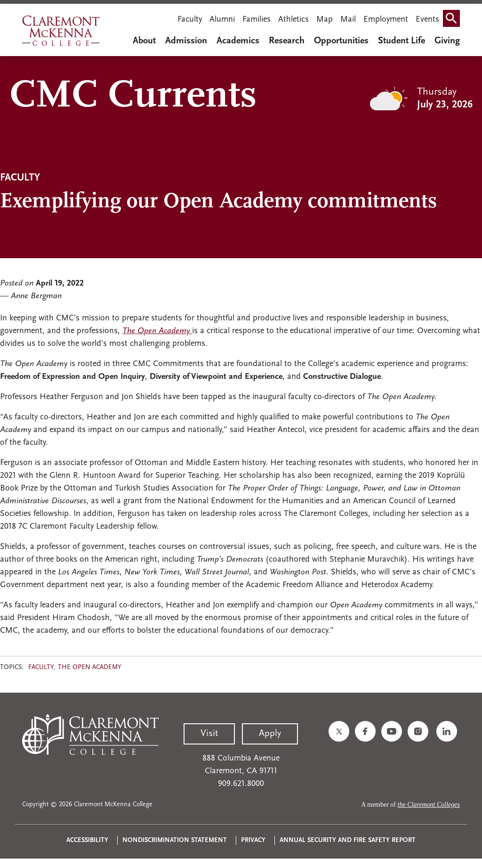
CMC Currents (133, 96)
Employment (385, 19)
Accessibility (87, 840)
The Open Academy (89, 667)
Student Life (401, 41)
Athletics (293, 19)
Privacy (253, 840)
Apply (270, 733)
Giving (447, 41)
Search (453, 20)
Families (256, 19)
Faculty (189, 19)
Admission (186, 41)
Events (427, 19)
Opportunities (341, 41)
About (144, 41)
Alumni (222, 19)
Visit (209, 733)
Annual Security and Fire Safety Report (348, 840)
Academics (238, 41)
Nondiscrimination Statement (174, 840)
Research (287, 41)
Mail (348, 19)
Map (324, 19)
